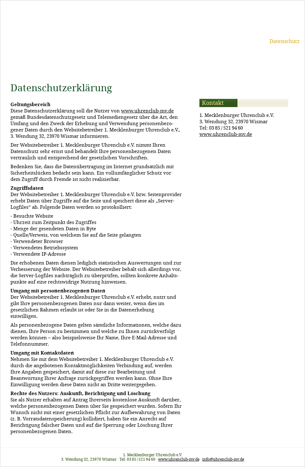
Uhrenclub (124, 41)
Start (99, 41)
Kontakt (220, 41)
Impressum (249, 41)
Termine (153, 41)
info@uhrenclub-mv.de (223, 459)
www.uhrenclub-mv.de (147, 111)
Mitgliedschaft (187, 41)
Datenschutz (284, 41)
